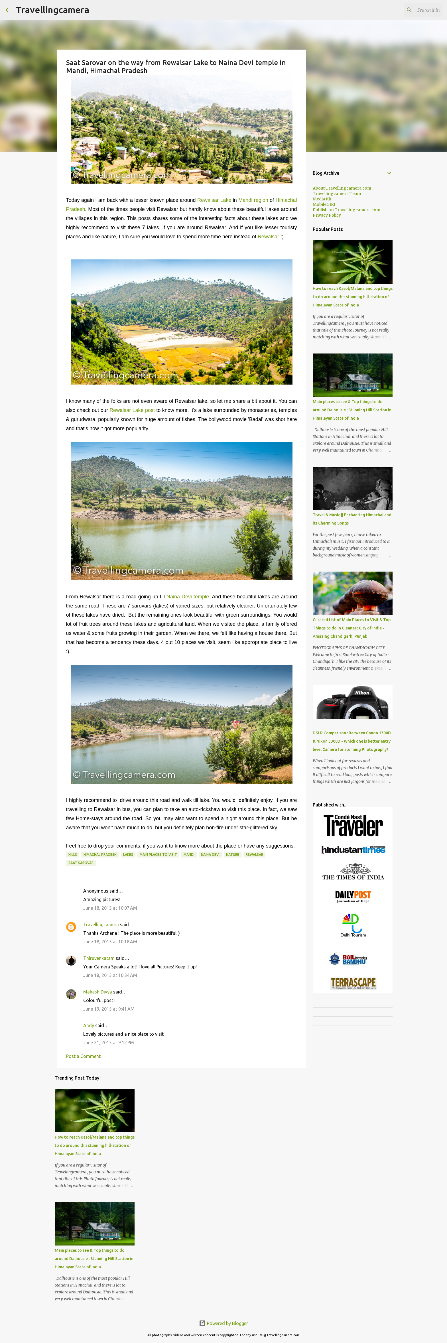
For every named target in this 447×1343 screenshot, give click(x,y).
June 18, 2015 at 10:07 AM (110, 908)
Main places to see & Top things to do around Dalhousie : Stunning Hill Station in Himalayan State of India (94, 1258)
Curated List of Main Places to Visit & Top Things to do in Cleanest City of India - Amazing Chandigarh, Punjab (352, 628)
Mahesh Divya (97, 991)
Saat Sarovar (81, 863)
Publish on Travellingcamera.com (346, 209)
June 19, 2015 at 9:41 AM (109, 1008)
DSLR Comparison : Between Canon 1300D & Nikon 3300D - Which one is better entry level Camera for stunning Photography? (352, 741)
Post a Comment (83, 1056)
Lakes (128, 854)
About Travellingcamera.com (342, 188)
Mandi (189, 854)
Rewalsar (268, 236)
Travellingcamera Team (337, 193)
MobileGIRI (324, 204)
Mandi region (253, 200)
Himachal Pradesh (100, 854)
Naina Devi (210, 854)
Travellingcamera (52, 10)
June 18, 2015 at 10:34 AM (110, 975)
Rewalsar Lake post (132, 410)
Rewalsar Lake (214, 200)
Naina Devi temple (187, 597)
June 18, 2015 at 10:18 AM (110, 941)
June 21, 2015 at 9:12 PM (108, 1042)
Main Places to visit (158, 854)
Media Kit (322, 199)
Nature (232, 854)
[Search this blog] (412, 10)
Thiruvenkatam (99, 958)
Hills (72, 854)
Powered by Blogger (223, 1323)
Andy (88, 1025)
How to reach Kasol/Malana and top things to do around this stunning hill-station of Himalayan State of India (95, 1145)
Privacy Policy (327, 215)
